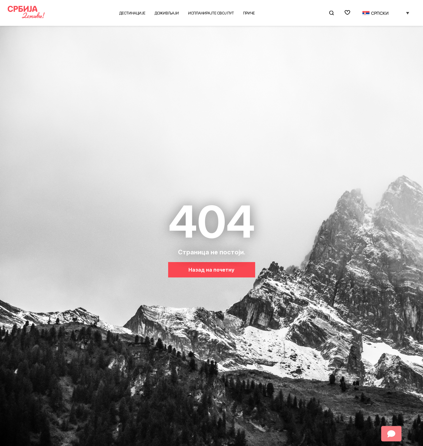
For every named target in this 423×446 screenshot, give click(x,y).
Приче (249, 13)
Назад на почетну (211, 270)
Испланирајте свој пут (211, 13)
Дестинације (132, 13)
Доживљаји (167, 13)
